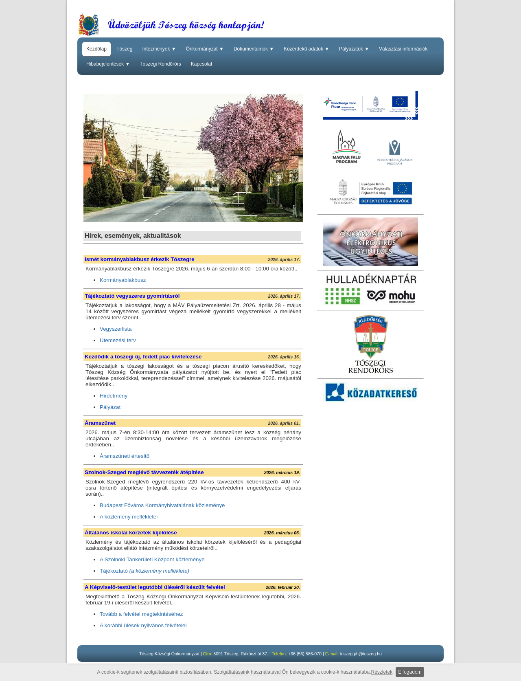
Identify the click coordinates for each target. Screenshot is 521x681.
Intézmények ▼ (159, 49)
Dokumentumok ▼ (254, 49)
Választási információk (403, 49)
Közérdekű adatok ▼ (306, 49)
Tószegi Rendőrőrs (160, 64)
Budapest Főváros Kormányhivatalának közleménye (162, 505)
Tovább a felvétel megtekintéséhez (141, 614)
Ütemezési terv (118, 340)
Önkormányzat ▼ (205, 49)
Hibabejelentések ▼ (108, 64)
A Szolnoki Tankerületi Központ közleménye (152, 559)
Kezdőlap (96, 49)
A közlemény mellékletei (129, 517)
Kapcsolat (201, 64)
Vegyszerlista (116, 329)
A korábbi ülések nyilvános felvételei (143, 625)
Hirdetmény (113, 396)
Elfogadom (409, 672)
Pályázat (110, 407)
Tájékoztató (144, 571)
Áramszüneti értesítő (124, 456)
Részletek (382, 672)
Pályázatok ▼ (354, 49)
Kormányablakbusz (123, 280)
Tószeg (124, 49)
